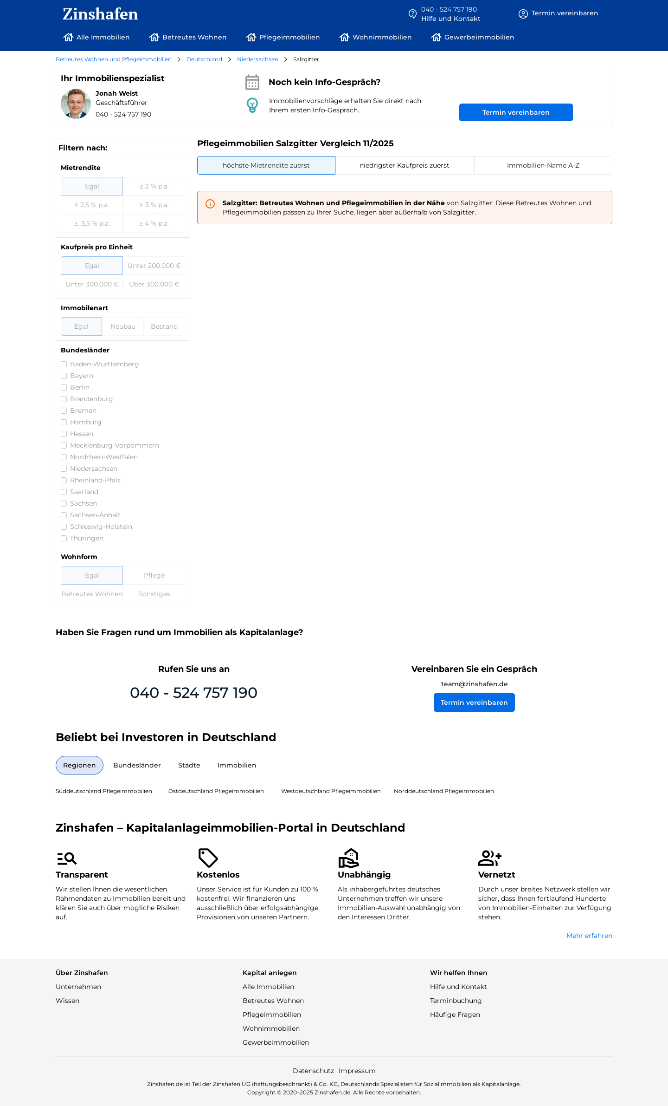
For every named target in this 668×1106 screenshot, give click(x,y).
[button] (444, 14)
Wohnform (79, 557)
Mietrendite (81, 167)
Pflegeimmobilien (272, 1014)
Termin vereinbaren (516, 112)
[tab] (266, 165)
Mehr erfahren (589, 935)
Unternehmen (78, 986)
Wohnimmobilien (271, 1028)
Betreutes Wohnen (273, 1000)
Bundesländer (85, 350)
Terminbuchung (456, 1000)
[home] (97, 14)
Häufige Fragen (455, 1014)
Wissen (67, 1000)
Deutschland (204, 59)
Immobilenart (84, 308)
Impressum (357, 1071)
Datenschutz (313, 1071)
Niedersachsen (257, 59)
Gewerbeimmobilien (276, 1042)
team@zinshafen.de (474, 684)
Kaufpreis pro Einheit (97, 247)
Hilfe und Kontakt (458, 986)
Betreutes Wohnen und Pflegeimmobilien (114, 59)
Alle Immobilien (268, 986)
